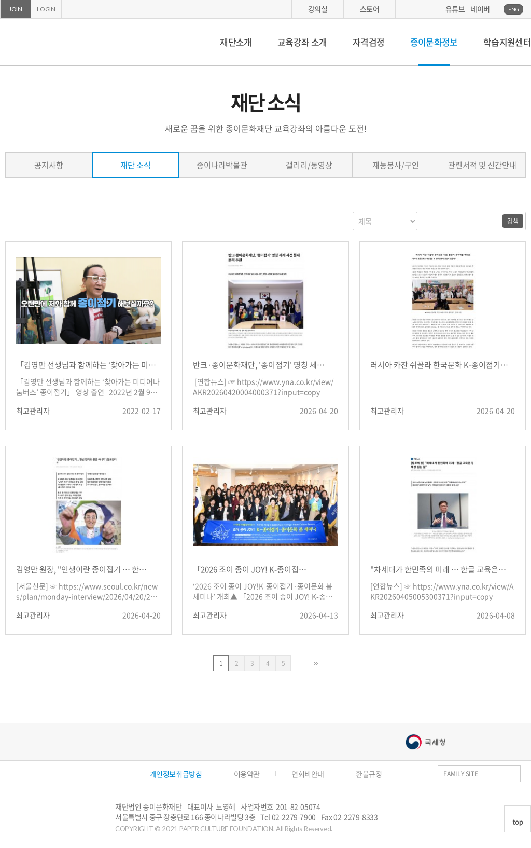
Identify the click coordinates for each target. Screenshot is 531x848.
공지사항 (48, 165)
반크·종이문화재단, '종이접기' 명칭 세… (259, 365)
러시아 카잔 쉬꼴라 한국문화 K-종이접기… (439, 365)
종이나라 (109, 742)
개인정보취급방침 (176, 773)
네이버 (480, 9)
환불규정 (369, 773)
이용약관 (247, 773)
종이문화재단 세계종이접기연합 (46, 42)
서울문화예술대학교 (327, 742)
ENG (513, 9)
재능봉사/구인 (395, 165)
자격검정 (368, 41)
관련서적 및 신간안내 (482, 165)
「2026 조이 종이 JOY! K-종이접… (249, 569)
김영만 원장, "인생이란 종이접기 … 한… (81, 569)
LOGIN (46, 9)
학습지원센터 (507, 41)
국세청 (425, 742)
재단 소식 (135, 165)
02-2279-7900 (294, 817)
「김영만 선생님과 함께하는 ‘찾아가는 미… (86, 365)
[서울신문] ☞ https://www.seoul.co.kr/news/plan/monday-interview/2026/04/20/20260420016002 (87, 592)
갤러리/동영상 (309, 165)
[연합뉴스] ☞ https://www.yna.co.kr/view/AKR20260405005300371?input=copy (442, 591)
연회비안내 (307, 773)
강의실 (318, 9)
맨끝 (316, 663)
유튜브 (455, 9)
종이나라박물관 (222, 165)
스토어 (370, 9)
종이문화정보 (434, 41)
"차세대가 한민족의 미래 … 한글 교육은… (438, 569)
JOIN (15, 9)
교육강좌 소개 (302, 41)
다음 (302, 663)
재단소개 (235, 41)
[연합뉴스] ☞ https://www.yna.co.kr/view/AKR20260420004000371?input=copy (263, 386)
